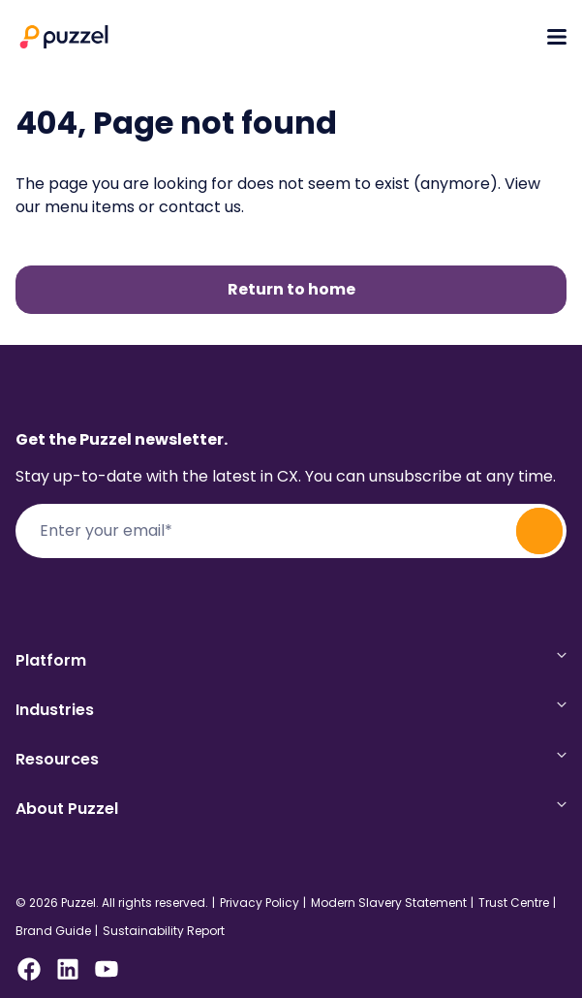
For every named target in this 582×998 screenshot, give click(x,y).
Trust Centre (513, 903)
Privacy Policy (259, 903)
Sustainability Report (164, 931)
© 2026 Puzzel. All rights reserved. (111, 903)
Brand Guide (53, 931)
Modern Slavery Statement (389, 903)
